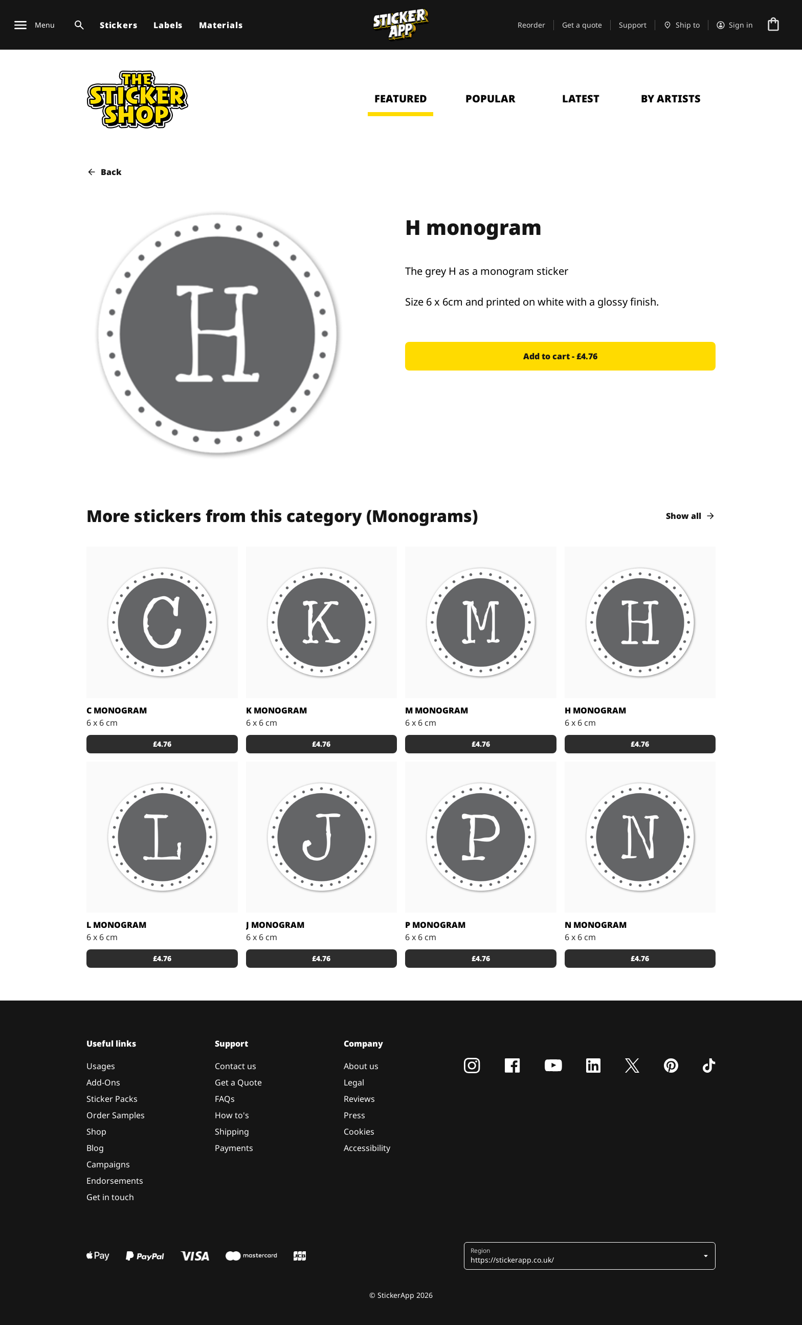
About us (361, 1066)
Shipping (232, 1131)
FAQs (225, 1098)
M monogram (436, 710)
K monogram (276, 710)
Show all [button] (691, 516)
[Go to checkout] (773, 25)
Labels (168, 25)
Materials (220, 25)
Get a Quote (238, 1082)
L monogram (116, 924)
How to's (232, 1115)
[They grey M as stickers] (480, 622)
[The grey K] (321, 622)
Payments (234, 1148)
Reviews (359, 1098)
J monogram (275, 924)
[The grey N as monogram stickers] (640, 837)
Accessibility (367, 1148)
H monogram (595, 710)
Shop (96, 1131)
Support (633, 25)
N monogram (596, 924)
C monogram (116, 710)
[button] (560, 356)
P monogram (435, 924)
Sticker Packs (112, 1098)
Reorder (531, 25)
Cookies (359, 1131)
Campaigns (108, 1164)
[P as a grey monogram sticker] (480, 837)
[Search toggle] (77, 25)
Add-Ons (103, 1082)
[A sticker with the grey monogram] (162, 622)
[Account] (735, 25)
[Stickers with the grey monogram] (162, 837)
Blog (95, 1148)
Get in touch (110, 1197)
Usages (100, 1066)
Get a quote (582, 25)
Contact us (235, 1066)
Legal (354, 1082)
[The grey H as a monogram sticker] (640, 622)
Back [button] (104, 172)
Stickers (118, 25)
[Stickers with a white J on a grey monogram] (321, 837)
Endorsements (114, 1180)
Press (354, 1115)
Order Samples (115, 1115)
